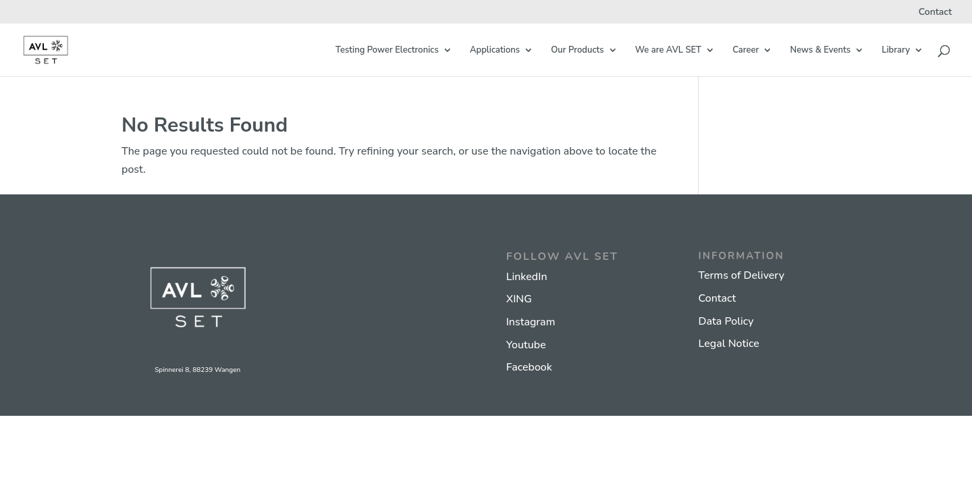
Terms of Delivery (741, 275)
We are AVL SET (668, 50)
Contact (935, 12)
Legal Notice (728, 343)
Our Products (577, 50)
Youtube (526, 345)
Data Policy (725, 321)
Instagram (531, 322)
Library (896, 50)
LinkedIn (526, 276)
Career (745, 50)
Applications (495, 50)
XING (519, 299)
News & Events (820, 50)
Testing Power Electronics (387, 50)
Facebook (529, 367)
